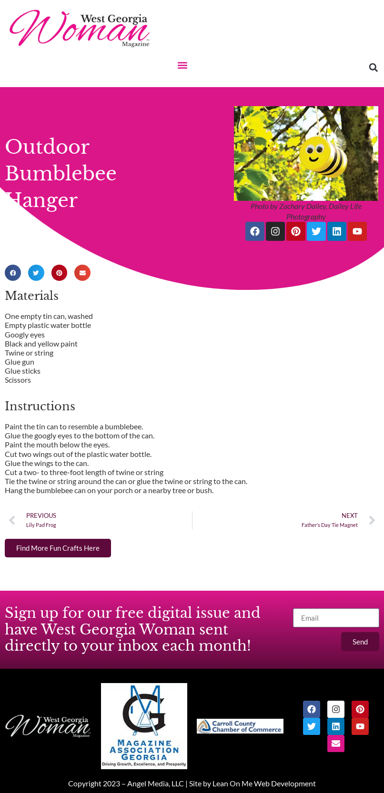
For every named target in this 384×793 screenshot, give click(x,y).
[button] (183, 65)
